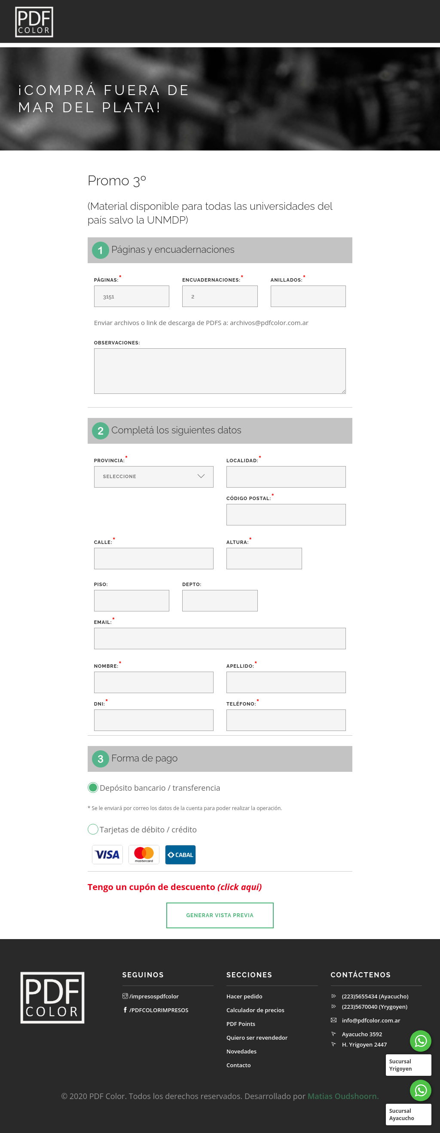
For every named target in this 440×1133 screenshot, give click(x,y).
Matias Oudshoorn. (343, 1096)
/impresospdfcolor (150, 996)
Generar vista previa (220, 915)
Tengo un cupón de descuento (175, 887)
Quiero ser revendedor (320, 45)
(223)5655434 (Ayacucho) (375, 996)
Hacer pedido (244, 996)
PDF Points (240, 1024)
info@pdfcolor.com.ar (371, 1020)
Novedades (376, 45)
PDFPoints (266, 45)
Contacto (413, 45)
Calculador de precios (211, 45)
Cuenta (104, 45)
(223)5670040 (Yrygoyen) (374, 1006)
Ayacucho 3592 (362, 1034)
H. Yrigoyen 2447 (364, 1044)
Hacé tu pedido (151, 45)
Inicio (76, 45)
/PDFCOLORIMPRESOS (155, 1010)
